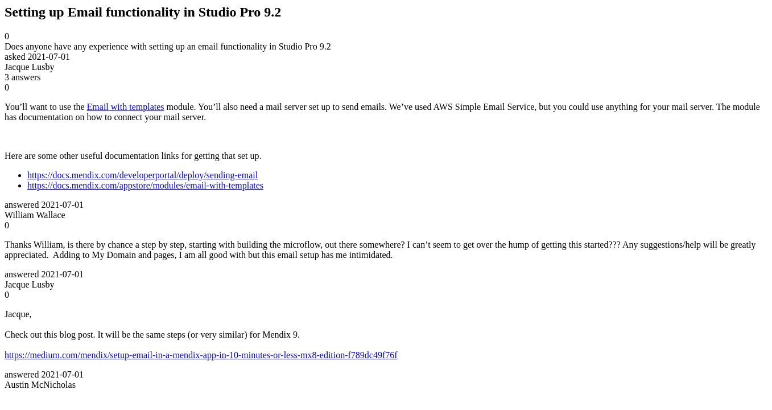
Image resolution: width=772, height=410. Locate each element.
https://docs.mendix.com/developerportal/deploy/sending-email (142, 175)
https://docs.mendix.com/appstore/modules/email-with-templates (145, 185)
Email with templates (125, 107)
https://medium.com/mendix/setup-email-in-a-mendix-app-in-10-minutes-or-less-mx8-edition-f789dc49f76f (201, 355)
